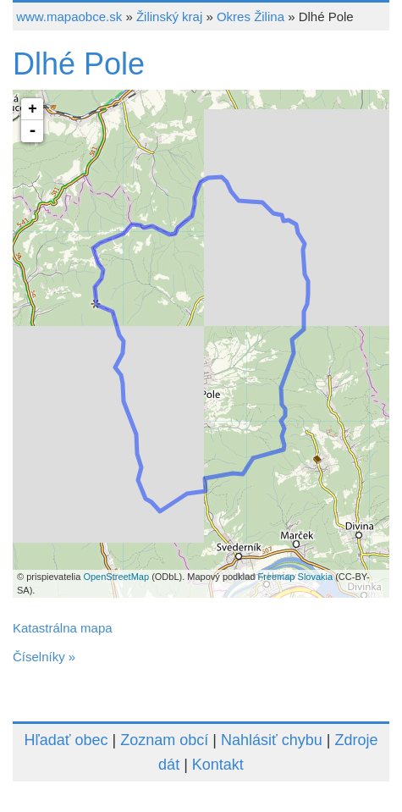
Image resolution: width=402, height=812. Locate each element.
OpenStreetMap (116, 577)
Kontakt (218, 764)
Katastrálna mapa (63, 628)
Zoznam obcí (164, 740)
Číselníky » (44, 656)
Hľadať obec (65, 740)
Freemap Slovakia (295, 577)
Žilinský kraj (169, 16)
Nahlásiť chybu (271, 740)
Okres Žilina (250, 16)
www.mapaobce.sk (69, 16)
